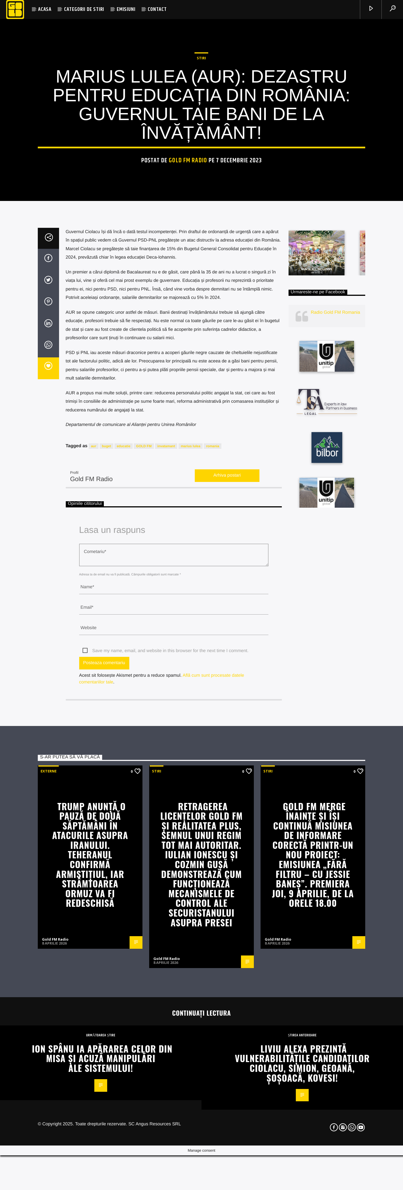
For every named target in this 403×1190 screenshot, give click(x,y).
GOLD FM (143, 663)
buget (106, 663)
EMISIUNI (126, 9)
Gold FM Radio (188, 260)
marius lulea (190, 663)
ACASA (44, 9)
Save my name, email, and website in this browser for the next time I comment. (170, 867)
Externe (49, 987)
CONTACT (157, 9)
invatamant (166, 663)
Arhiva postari (227, 692)
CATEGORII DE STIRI (84, 9)
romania (212, 663)
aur (93, 663)
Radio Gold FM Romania (335, 529)
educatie (123, 663)
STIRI (201, 157)
